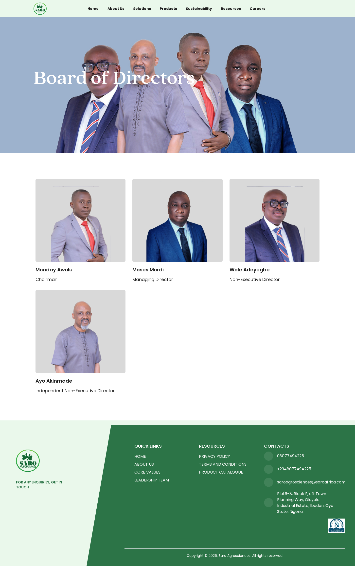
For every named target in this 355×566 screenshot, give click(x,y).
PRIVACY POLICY (214, 456)
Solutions (142, 8)
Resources (231, 8)
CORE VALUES (147, 472)
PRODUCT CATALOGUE (221, 472)
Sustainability (199, 8)
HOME (140, 456)
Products (168, 8)
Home (93, 8)
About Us (115, 8)
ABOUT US (144, 464)
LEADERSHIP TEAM (151, 480)
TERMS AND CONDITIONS (223, 464)
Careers (257, 8)
